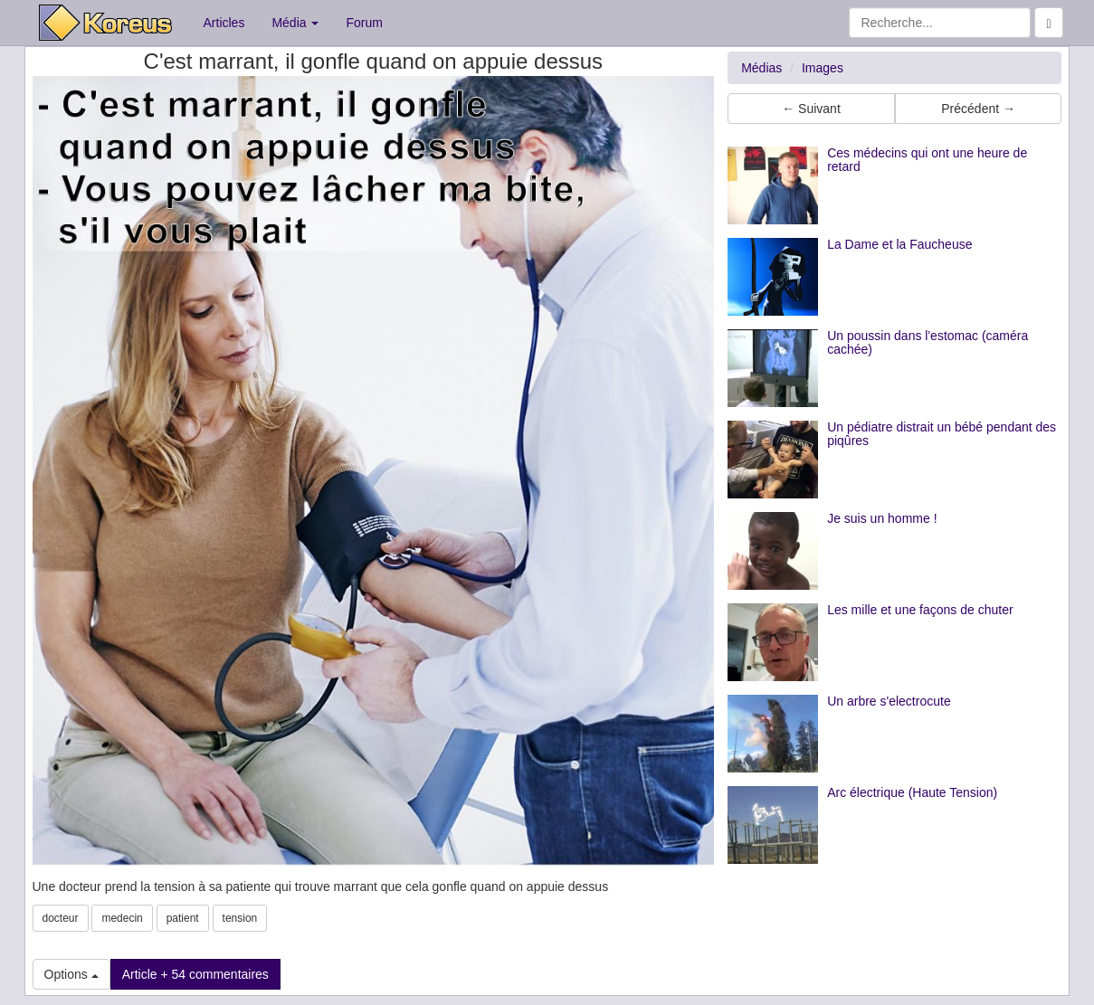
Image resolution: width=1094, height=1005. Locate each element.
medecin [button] (121, 918)
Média (295, 22)
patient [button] (182, 918)
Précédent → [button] (978, 108)
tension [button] (240, 918)
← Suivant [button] (811, 108)
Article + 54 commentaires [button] (195, 974)
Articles (224, 22)
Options (71, 974)
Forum (364, 22)
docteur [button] (61, 918)
